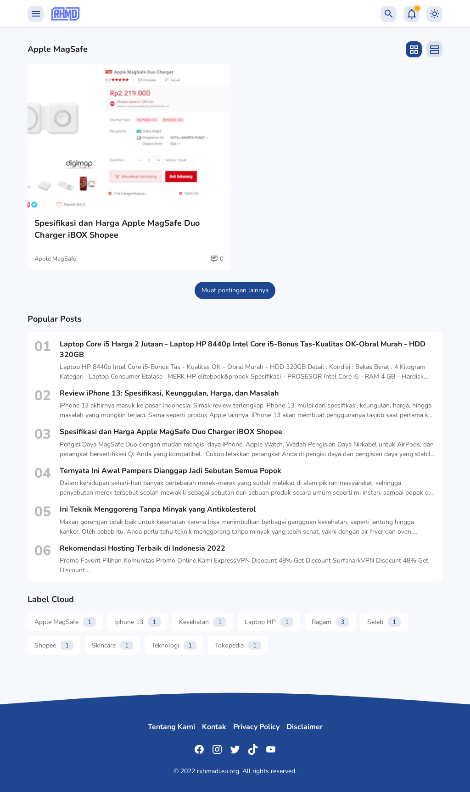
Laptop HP (269, 622)
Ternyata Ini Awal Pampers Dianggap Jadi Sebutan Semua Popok (170, 471)
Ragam (330, 622)
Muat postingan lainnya (235, 290)
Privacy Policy (256, 727)
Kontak (214, 727)
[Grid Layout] (414, 49)
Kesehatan (202, 622)
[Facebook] (199, 749)
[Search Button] (388, 14)
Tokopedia (238, 645)
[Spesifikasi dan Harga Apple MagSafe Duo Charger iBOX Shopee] (129, 137)
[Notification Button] (411, 14)
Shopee (53, 645)
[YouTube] (270, 749)
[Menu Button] (36, 14)
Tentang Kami (171, 727)
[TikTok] (252, 749)
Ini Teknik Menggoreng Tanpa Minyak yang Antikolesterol (158, 509)
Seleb (384, 622)
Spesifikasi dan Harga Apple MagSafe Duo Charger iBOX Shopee (117, 229)
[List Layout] (434, 49)
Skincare (112, 645)
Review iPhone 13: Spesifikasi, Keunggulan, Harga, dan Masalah (169, 393)
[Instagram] (217, 749)
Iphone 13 (137, 622)
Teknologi (173, 645)
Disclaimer (304, 727)
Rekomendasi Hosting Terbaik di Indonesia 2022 (142, 548)
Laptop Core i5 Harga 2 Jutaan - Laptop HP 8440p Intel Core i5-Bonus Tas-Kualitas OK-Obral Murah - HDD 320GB (242, 349)
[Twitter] (235, 749)
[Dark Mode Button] (434, 14)
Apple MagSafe (55, 259)
